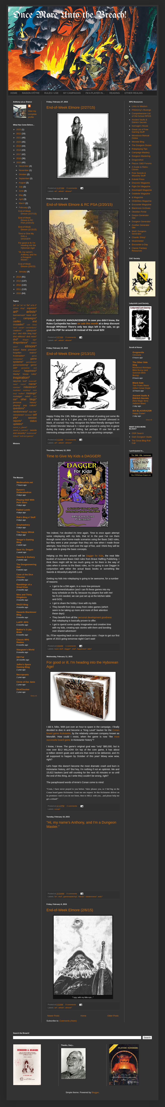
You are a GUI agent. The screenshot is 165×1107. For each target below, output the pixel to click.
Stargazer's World (25, 649)
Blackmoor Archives (141, 208)
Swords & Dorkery (25, 557)
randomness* (91, 896)
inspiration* (21, 377)
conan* (57, 809)
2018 (19, 150)
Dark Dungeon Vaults (142, 437)
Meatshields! (138, 241)
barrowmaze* (19, 315)
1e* (14, 305)
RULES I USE (51, 93)
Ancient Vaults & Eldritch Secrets (139, 121)
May (21, 195)
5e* (55, 896)
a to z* (34, 305)
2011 (19, 289)
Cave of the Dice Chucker (24, 575)
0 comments (72, 188)
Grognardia (138, 352)
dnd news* (31, 336)
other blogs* (29, 399)
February (23, 207)
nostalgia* (17, 396)
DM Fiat (20, 657)
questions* (19, 408)
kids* (90, 649)
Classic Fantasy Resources (139, 249)
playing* (17, 405)
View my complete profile (32, 114)
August (22, 182)
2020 (19, 142)
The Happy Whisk (25, 532)
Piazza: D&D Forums (141, 163)
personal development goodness (95, 617)
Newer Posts (53, 1015)
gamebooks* (31, 362)
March (22, 203)
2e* (18, 305)
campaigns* (30, 318)
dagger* (67, 649)
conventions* (31, 327)
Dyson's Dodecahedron (23, 491)
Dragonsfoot (137, 160)
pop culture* (30, 405)
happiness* (82, 649)
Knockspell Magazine (142, 190)
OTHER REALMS (133, 93)
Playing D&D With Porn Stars (25, 501)
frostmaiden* (19, 356)
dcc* (15, 333)
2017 (19, 154)
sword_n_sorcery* (20, 430)
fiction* (16, 349)
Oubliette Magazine (141, 193)
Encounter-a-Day (140, 244)
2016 (19, 158)
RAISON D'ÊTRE (31, 93)
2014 (19, 277)
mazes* (23, 384)
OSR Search (138, 433)
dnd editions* (19, 336)
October (23, 174)
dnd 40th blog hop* (27, 333)
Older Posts (113, 1015)
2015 (19, 162)
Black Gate (138, 383)
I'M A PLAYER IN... (95, 93)
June (21, 191)
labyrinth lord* (20, 381)
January (23, 271)
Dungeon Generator (141, 221)
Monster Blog (138, 141)
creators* (17, 330)
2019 (19, 146)
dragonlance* (20, 342)
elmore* (68, 191)
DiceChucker (22, 689)
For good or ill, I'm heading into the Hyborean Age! (27, 245)
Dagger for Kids (94, 555)
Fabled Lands (23, 510)
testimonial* (32, 433)
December (24, 166)
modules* (17, 390)
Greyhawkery (23, 525)
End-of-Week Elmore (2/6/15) (69, 910)
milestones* (30, 387)
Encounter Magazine (141, 204)
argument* (32, 308)
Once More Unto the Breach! (70, 15)
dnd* (74, 649)
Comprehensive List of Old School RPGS (141, 114)
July (21, 187)
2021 (19, 137)
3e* (21, 305)
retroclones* (18, 415)
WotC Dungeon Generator (139, 232)
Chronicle (137, 355)
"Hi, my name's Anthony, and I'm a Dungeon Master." (27, 256)
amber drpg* (19, 308)
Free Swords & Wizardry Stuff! (139, 174)
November (24, 170)
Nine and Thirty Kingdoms (24, 595)
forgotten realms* (25, 352)
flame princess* (29, 349)
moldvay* (27, 390)
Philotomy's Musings (141, 110)
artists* (61, 191)
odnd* (28, 396)
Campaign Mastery (141, 152)
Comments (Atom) (68, 1021)
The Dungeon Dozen (141, 145)
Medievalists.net (24, 482)
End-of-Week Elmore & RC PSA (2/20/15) (79, 204)
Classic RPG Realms (22, 640)
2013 (19, 281)
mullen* (21, 393)
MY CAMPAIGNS (72, 93)
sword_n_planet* (20, 427)
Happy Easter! (139, 413)
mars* (15, 384)
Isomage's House (140, 126)
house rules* (30, 374)
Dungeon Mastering (141, 156)
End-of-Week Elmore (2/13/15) (70, 354)
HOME (13, 93)
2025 (19, 129)
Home (83, 1015)
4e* (25, 305)
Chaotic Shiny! (138, 237)
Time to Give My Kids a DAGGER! (73, 456)
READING (114, 93)
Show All (34, 696)
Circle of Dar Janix (25, 682)
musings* (31, 393)
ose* (35, 396)
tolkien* (16, 436)
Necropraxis (22, 674)
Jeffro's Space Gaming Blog (23, 665)
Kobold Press (138, 179)
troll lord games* (27, 436)
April (21, 199)
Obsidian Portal (139, 211)
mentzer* (17, 387)
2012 (19, 285)
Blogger (95, 1092)
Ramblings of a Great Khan (24, 585)
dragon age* (30, 340)
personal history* (25, 402)
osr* (15, 399)
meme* (33, 384)
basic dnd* (58, 649)
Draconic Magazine (141, 183)
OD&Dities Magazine (141, 201)
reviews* (28, 415)
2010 (19, 293)
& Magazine (137, 197)
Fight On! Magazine (141, 186)
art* (55, 191)
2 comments (72, 806)
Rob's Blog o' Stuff (25, 517)
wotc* (100, 896)
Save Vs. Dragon (24, 549)
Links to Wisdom (139, 106)
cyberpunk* (31, 330)
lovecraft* (33, 381)
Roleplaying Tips (139, 149)
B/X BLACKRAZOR (142, 411)
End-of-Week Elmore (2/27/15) (70, 107)
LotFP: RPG (22, 622)
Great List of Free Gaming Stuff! (140, 130)
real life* (33, 411)
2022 (19, 133)
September (24, 178)
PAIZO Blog (22, 604)
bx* (14, 318)
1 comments (71, 646)
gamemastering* (70, 896)
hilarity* (81, 896)
